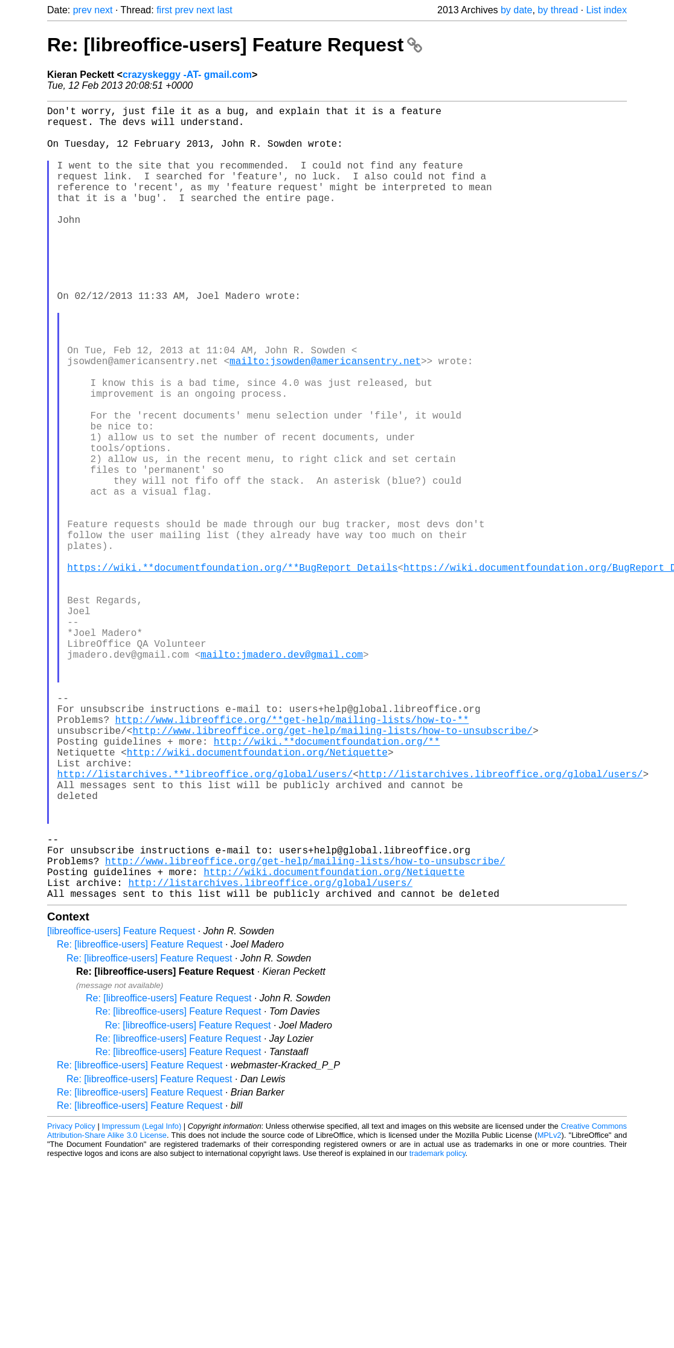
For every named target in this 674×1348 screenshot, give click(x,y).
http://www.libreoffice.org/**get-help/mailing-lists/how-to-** (292, 857)
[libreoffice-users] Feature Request (121, 1107)
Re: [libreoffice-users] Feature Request (234, 45)
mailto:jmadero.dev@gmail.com (282, 777)
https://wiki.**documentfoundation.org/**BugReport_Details (232, 671)
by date (516, 10)
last (225, 10)
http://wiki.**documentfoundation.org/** (327, 883)
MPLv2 (550, 1311)
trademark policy (437, 1329)
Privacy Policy (71, 1302)
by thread (558, 10)
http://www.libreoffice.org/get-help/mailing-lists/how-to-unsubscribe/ (332, 870)
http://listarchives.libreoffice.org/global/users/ (501, 923)
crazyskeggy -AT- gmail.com (187, 74)
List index (606, 10)
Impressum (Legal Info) (141, 1302)
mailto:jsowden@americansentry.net (325, 418)
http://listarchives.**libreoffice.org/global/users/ (205, 923)
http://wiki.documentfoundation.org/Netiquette (257, 896)
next (103, 10)
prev (82, 10)
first (164, 10)
